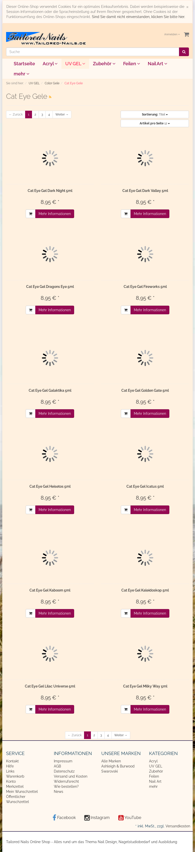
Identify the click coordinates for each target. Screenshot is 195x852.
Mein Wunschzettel (22, 792)
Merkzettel (15, 786)
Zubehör (104, 63)
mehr (21, 73)
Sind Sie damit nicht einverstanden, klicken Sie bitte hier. (138, 17)
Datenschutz (64, 771)
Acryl (50, 63)
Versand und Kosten (70, 776)
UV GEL (75, 63)
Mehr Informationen (55, 214)
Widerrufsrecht (66, 781)
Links (10, 771)
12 (155, 123)
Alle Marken (111, 761)
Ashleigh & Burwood (118, 766)
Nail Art (157, 63)
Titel (155, 114)
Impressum (63, 761)
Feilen (131, 63)
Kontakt (12, 761)
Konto (11, 781)
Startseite (24, 63)
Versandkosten (178, 826)
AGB (57, 766)
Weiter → (62, 114)
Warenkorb (15, 776)
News (58, 792)
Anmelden (172, 34)
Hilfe (10, 766)
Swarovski (109, 771)
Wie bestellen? (66, 786)
